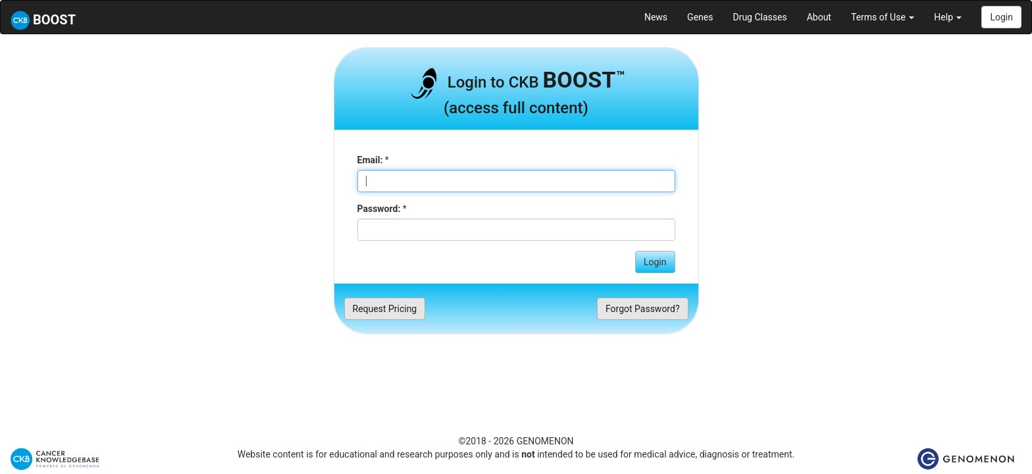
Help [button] (948, 17)
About (819, 17)
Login (1001, 17)
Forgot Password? (643, 308)
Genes (700, 17)
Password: (379, 208)
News (655, 17)
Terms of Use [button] (882, 17)
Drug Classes (760, 17)
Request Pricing (385, 308)
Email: (370, 160)
